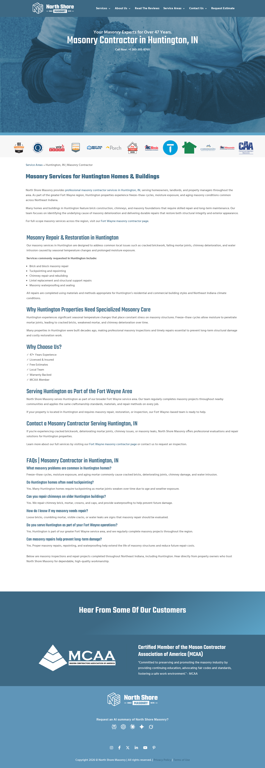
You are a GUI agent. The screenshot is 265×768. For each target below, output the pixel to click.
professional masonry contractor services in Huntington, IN (102, 190)
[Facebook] (119, 746)
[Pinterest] (154, 746)
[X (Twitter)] (128, 746)
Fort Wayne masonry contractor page (124, 221)
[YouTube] (145, 746)
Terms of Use (182, 760)
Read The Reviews (147, 8)
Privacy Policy (162, 760)
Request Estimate (223, 8)
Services (101, 8)
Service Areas (172, 8)
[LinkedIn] (136, 746)
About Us (121, 8)
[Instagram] (111, 746)
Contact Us (196, 8)
